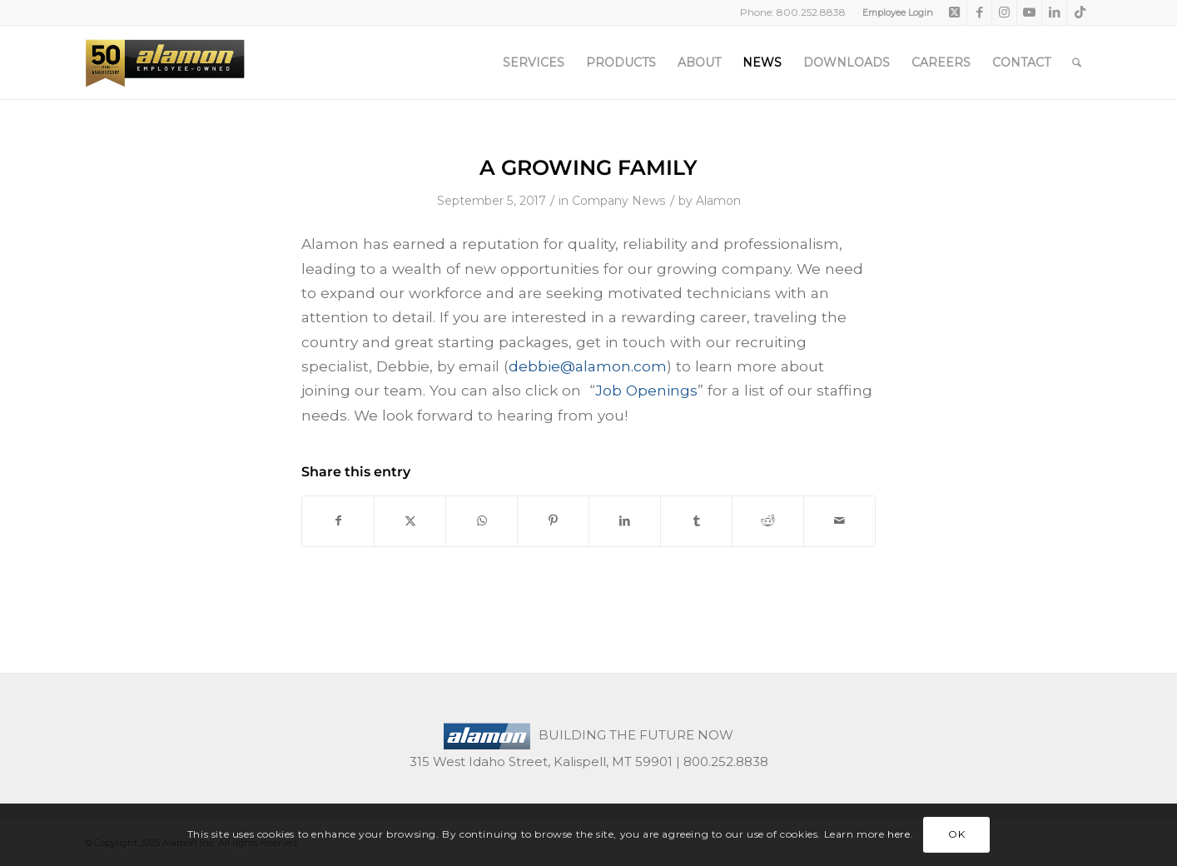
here (898, 834)
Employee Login (897, 12)
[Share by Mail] (839, 520)
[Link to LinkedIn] (1054, 12)
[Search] (1076, 62)
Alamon (718, 200)
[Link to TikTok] (1079, 12)
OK (956, 834)
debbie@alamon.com (588, 366)
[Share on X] (410, 520)
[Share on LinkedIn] (624, 520)
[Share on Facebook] (338, 520)
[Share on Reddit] (768, 520)
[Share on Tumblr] (696, 520)
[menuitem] (893, 12)
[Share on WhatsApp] (481, 520)
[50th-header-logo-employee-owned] (165, 62)
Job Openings (646, 390)
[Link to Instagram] (1004, 12)
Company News (619, 200)
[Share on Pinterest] (553, 520)
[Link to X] (954, 12)
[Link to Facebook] (979, 12)
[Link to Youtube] (1029, 12)
